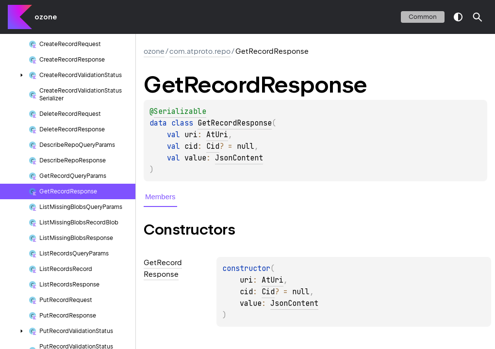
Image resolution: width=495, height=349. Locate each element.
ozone (45, 17)
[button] (477, 17)
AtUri (217, 135)
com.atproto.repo (200, 51)
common (423, 16)
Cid (212, 146)
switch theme (458, 17)
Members (160, 196)
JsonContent (239, 158)
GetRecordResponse (235, 123)
